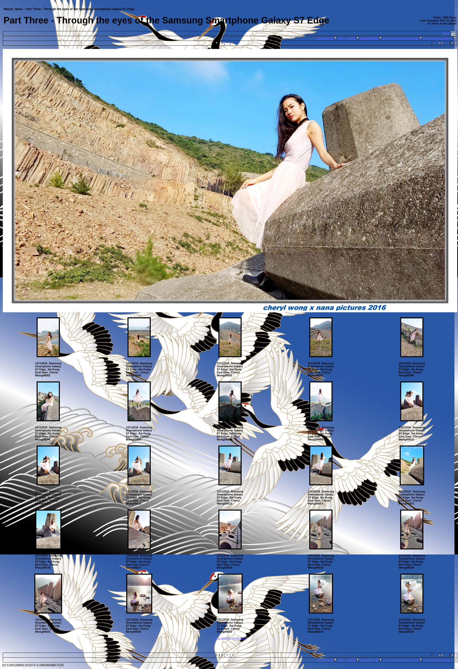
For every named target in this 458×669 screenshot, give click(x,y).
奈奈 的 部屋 (346, 38)
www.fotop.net (325, 38)
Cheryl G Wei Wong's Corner (400, 38)
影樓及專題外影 (369, 38)
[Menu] (446, 33)
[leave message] (222, 638)
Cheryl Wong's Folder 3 (437, 38)
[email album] (239, 638)
